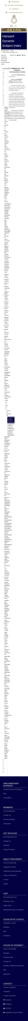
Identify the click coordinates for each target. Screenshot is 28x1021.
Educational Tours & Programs (13, 910)
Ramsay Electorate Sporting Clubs (6, 193)
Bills (4, 793)
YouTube (7, 1008)
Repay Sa (5, 378)
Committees (7, 798)
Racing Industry (6, 108)
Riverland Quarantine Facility (7, 610)
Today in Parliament (10, 875)
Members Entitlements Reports (13, 965)
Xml (23, 55)
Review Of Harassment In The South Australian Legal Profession (7, 556)
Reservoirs (6, 385)
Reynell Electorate (6, 583)
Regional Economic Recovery (6, 263)
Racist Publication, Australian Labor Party (7, 113)
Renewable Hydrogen (7, 352)
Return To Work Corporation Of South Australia (7, 512)
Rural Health (5, 744)
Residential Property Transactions (7, 442)
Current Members (9, 811)
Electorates (7, 823)
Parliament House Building (12, 871)
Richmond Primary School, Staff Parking (6, 592)
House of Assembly (9, 863)
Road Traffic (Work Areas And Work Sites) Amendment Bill (7, 679)
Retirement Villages (6, 475)
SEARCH (14, 9)
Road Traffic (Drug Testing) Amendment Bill (7, 659)
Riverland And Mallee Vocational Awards (6, 603)
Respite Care (6, 457)
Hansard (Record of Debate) (12, 789)
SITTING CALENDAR (14, 5)
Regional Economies (7, 266)
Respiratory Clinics (7, 454)
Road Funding (6, 614)
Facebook (7, 1000)
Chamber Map (8, 957)
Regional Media (6, 292)
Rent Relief (5, 359)
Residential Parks (7, 437)
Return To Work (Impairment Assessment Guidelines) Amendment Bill (7, 502)
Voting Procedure (9, 849)
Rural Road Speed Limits (5, 756)
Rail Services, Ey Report (6, 177)
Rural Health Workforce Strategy (6, 749)
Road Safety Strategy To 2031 (6, 635)
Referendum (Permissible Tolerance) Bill (7, 232)
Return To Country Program (6, 481)
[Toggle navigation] (16, 26)
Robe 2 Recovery (6, 692)
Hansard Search (5, 50)
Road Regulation (6, 621)
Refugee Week (6, 243)
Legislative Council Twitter (12, 1012)
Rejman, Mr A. (6, 337)
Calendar (6, 845)
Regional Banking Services (6, 248)
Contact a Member (9, 987)
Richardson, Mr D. (7, 586)
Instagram (7, 1004)
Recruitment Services (7, 216)
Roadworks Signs (7, 689)
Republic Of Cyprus (6, 382)
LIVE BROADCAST (14, 12)
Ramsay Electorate (6, 188)
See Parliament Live (10, 837)
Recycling (6, 218)
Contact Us (7, 815)
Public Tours (7, 905)
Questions (6, 935)
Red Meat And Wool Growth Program (6, 224)
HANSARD (14, 2)
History (5, 884)
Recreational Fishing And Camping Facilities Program (7, 210)
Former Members (9, 819)
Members (6, 927)
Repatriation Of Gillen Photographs (7, 374)
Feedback (6, 991)
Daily (19, 55)
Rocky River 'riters (5, 697)
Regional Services (6, 318)
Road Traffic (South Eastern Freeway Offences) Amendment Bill (7, 669)
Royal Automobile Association (7, 737)
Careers (6, 879)
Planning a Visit (8, 901)
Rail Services (6, 171)
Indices (12, 50)
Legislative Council (9, 867)
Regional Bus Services (6, 252)
